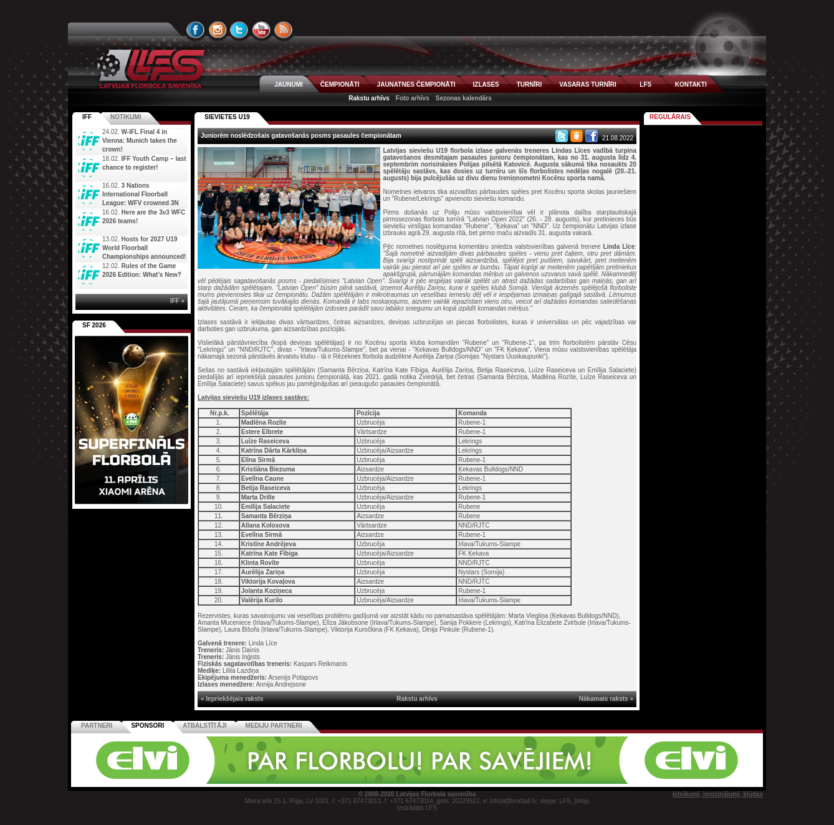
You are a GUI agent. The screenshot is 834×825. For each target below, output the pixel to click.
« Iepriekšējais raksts (232, 698)
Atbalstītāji (204, 725)
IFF (87, 116)
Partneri (96, 725)
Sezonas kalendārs (464, 98)
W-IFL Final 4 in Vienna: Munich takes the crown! (139, 140)
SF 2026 (94, 325)
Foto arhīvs (412, 98)
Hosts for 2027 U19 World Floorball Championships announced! (144, 248)
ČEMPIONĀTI (340, 84)
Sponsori (147, 725)
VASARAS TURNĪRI (587, 84)
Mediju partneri (274, 725)
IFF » (177, 300)
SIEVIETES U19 (227, 116)
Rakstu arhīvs (369, 98)
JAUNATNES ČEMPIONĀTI (416, 84)
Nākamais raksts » (606, 698)
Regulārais (670, 116)
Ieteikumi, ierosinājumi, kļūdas (718, 794)
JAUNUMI (288, 84)
